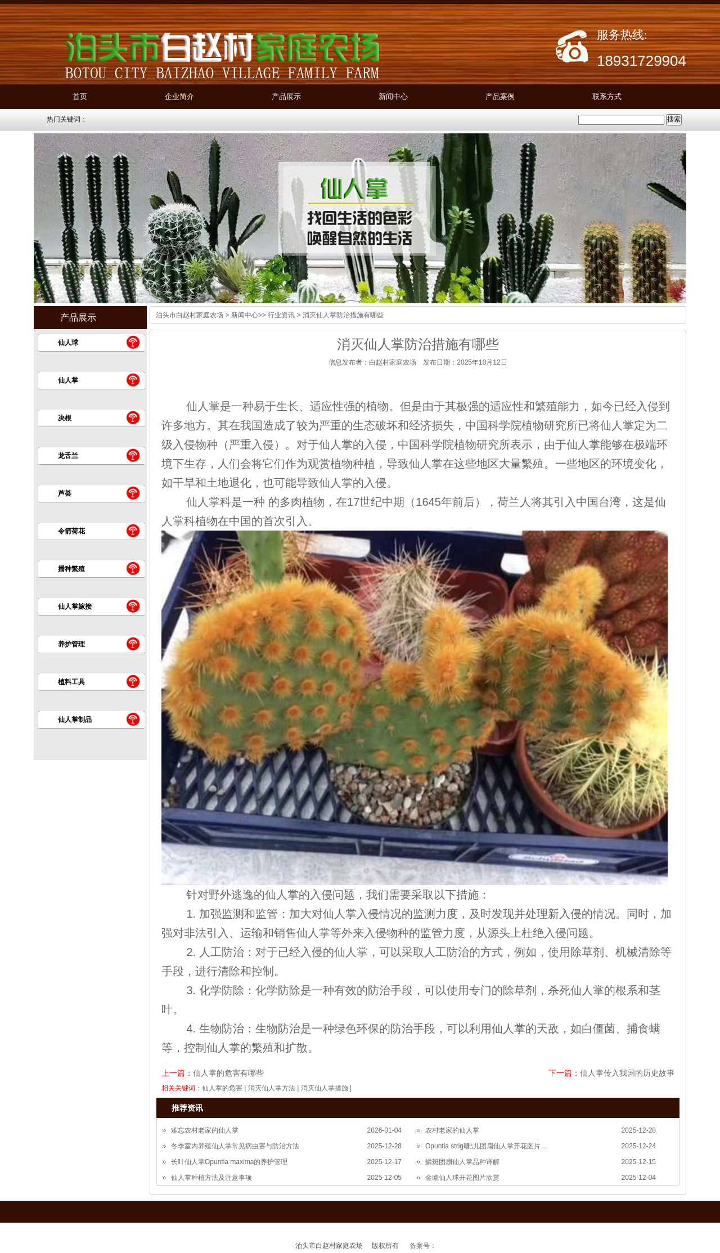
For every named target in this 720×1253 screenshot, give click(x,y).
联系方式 (607, 96)
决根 (64, 418)
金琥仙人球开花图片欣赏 (462, 1178)
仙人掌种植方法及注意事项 (211, 1178)
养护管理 (71, 644)
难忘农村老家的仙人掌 (204, 1130)
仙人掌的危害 (222, 1088)
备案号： (423, 1246)
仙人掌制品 (75, 720)
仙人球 (68, 343)
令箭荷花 (71, 531)
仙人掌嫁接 (75, 606)
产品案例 (500, 96)
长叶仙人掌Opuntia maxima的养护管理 (229, 1162)
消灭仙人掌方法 (271, 1088)
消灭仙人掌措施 (324, 1088)
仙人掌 (68, 380)
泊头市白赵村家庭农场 (189, 315)
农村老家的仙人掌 (452, 1130)
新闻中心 (393, 96)
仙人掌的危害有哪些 (228, 1072)
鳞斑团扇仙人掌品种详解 (462, 1162)
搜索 (674, 119)
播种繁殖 (71, 569)
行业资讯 (281, 315)
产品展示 (286, 96)
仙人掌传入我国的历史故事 (627, 1072)
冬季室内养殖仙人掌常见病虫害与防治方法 (235, 1146)
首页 (80, 96)
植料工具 (71, 682)
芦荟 (64, 493)
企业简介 (179, 96)
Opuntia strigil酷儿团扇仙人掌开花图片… (486, 1146)
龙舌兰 (68, 456)
